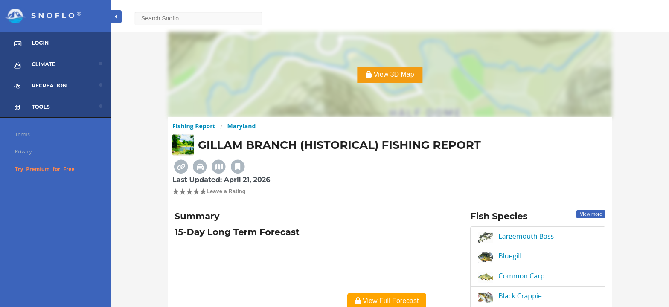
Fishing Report (193, 126)
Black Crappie (520, 296)
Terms (22, 134)
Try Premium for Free (45, 169)
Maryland (241, 126)
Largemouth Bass (526, 236)
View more (591, 214)
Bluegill (509, 256)
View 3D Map (390, 74)
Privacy (23, 151)
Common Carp (521, 276)
